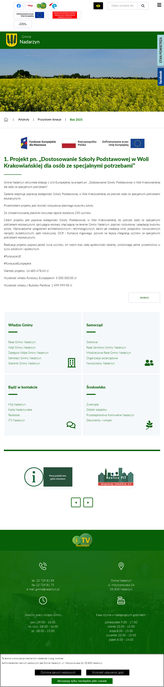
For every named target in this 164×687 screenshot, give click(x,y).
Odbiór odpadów (96, 409)
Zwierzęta (92, 404)
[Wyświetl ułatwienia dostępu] (98, 6)
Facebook (14, 415)
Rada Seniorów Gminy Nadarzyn (106, 347)
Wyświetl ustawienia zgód (108, 672)
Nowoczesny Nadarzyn (100, 363)
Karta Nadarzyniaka (20, 409)
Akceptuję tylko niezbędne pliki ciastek (82, 681)
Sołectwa (92, 342)
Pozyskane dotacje (49, 119)
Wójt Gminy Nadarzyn (21, 347)
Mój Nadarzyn (17, 404)
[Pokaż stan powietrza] (160, 50)
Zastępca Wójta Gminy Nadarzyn (28, 352)
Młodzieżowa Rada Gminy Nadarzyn (108, 352)
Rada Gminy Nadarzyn (22, 342)
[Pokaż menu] (159, 5)
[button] (82, 152)
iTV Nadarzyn (16, 420)
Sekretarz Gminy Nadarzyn (24, 358)
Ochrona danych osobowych (58, 672)
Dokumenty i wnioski (99, 420)
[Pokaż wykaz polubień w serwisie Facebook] (160, 77)
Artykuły (23, 119)
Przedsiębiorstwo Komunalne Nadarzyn (110, 415)
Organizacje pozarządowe (102, 358)
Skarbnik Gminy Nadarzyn (24, 363)
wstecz (144, 297)
